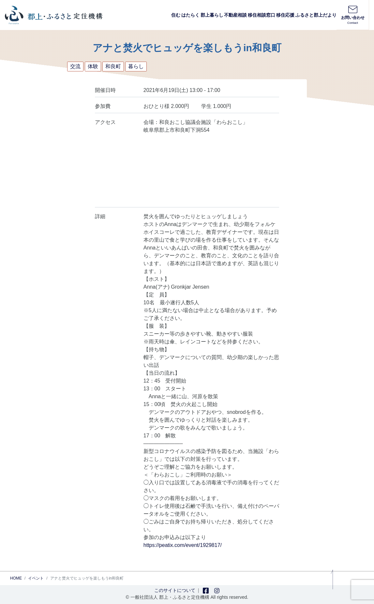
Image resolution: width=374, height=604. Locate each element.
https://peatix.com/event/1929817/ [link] (182, 545)
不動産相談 (235, 15)
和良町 (113, 66)
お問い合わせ (353, 14)
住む (175, 15)
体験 (93, 66)
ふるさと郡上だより (316, 15)
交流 (75, 66)
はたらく (190, 15)
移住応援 (285, 15)
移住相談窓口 (261, 15)
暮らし (136, 66)
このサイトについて (174, 590)
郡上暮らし (212, 15)
